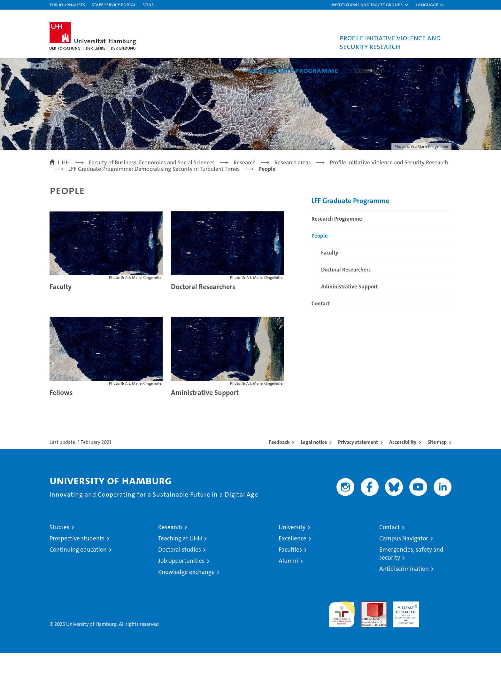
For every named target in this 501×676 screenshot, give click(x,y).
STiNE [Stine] (148, 4)
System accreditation (438, 631)
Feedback (279, 465)
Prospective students (77, 561)
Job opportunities (181, 584)
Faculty (61, 309)
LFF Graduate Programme (292, 70)
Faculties (290, 573)
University (292, 550)
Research (115, 70)
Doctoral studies (179, 573)
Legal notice (314, 465)
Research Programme (337, 241)
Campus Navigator (403, 561)
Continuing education (78, 573)
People (320, 258)
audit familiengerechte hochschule (342, 635)
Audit (367, 628)
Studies (59, 550)
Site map (437, 465)
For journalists (67, 4)
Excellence (292, 561)
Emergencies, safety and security (411, 577)
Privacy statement (358, 465)
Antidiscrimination (404, 592)
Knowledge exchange (186, 595)
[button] (370, 5)
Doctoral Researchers (203, 309)
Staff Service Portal (114, 4)
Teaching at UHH (180, 561)
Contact (368, 70)
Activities (214, 70)
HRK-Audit (404, 628)
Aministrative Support (205, 415)
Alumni (288, 584)
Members (164, 70)
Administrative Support (349, 309)
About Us (66, 70)
